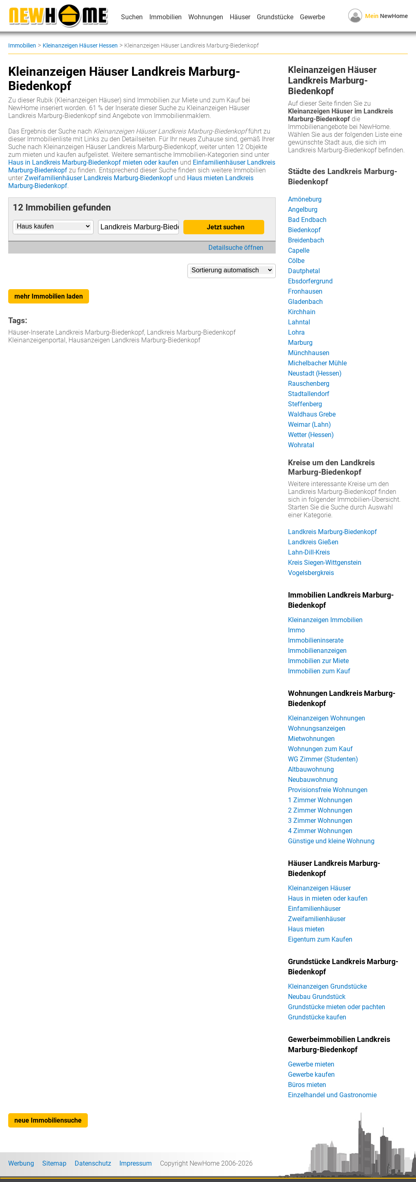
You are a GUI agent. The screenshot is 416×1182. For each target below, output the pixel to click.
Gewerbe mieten (311, 1064)
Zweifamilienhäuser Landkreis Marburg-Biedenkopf (99, 178)
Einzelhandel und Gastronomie (332, 1095)
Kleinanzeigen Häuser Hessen (80, 45)
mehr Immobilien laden (48, 296)
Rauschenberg (308, 383)
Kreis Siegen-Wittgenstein (324, 562)
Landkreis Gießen (313, 542)
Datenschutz (93, 1163)
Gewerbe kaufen (311, 1074)
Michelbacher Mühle (317, 363)
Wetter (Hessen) (311, 435)
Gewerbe (312, 17)
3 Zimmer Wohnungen (320, 820)
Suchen (132, 17)
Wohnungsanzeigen (316, 728)
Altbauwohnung (311, 769)
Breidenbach (306, 240)
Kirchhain (301, 312)
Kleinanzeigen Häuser (319, 888)
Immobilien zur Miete (318, 661)
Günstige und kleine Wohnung (331, 841)
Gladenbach (305, 302)
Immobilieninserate (315, 640)
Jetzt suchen (226, 227)
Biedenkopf (304, 230)
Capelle (298, 250)
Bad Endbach (307, 220)
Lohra (296, 332)
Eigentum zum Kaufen (320, 939)
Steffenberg (305, 404)
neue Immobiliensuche (48, 1120)
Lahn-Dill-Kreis (309, 552)
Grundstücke (275, 17)
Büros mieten (307, 1085)
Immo (296, 630)
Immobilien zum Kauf (319, 671)
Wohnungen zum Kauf (320, 749)
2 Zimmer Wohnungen (320, 810)
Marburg (300, 342)
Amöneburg (305, 199)
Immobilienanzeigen (317, 650)
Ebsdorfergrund (310, 281)
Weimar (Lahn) (309, 424)
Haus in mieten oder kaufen (328, 898)
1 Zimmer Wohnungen (320, 800)
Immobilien (165, 17)
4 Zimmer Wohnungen (320, 831)
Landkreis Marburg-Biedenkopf (332, 532)
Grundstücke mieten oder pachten (336, 1007)
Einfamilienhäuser (314, 909)
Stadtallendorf (308, 394)
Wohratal (301, 445)
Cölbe (296, 261)
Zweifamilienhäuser (316, 919)
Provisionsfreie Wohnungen (328, 790)
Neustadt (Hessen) (315, 373)
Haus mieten (306, 929)
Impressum (135, 1163)
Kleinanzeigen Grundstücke (327, 986)
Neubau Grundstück (316, 997)
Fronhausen (305, 291)
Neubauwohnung (313, 779)
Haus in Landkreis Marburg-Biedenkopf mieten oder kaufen (93, 162)
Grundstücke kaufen (317, 1017)
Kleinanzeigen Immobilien (325, 620)
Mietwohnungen (311, 739)
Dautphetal (304, 271)
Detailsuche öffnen (235, 247)
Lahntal (299, 322)
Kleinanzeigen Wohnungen (326, 718)
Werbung (21, 1163)
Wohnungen (205, 17)
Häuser (240, 17)
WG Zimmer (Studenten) (323, 759)
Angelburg (303, 209)
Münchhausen (308, 353)
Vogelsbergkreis (311, 573)
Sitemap (54, 1163)
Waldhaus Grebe (312, 414)
